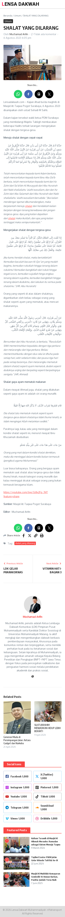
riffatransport (54, 910)
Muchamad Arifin (19, 34)
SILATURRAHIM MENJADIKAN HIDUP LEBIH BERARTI (47, 728)
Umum (17, 15)
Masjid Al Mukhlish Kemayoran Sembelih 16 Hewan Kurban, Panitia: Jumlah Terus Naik (45, 876)
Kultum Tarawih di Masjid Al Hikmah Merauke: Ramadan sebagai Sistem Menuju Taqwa (45, 841)
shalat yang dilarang (25, 543)
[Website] (32, 676)
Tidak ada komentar (45, 34)
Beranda (7, 15)
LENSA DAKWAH (20, 4)
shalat (28, 205)
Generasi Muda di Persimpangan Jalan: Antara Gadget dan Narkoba (17, 740)
